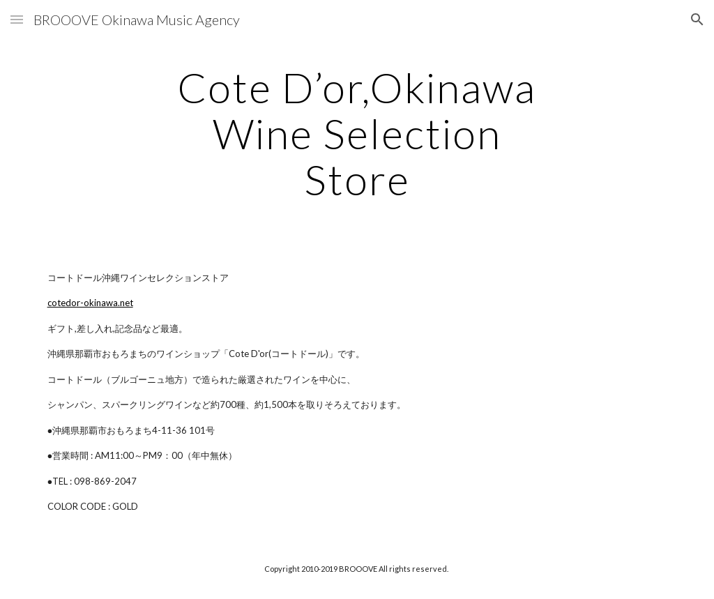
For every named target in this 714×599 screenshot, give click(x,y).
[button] (16, 19)
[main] (356, 133)
